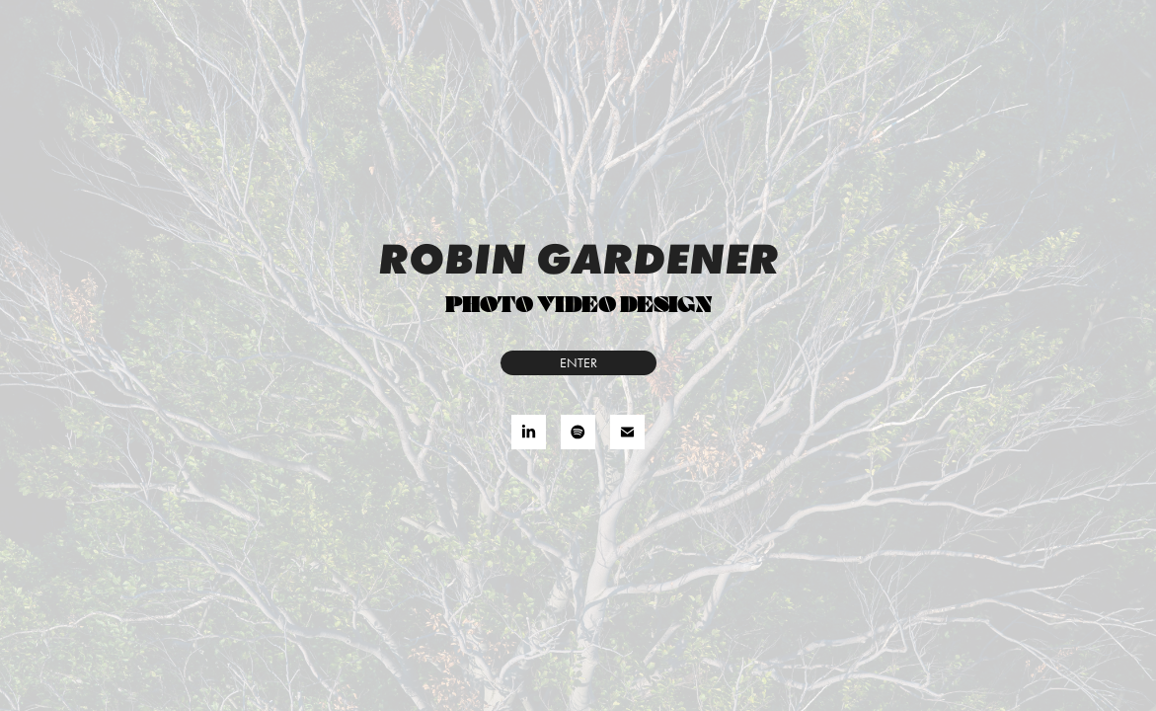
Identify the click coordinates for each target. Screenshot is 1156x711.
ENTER (578, 363)
